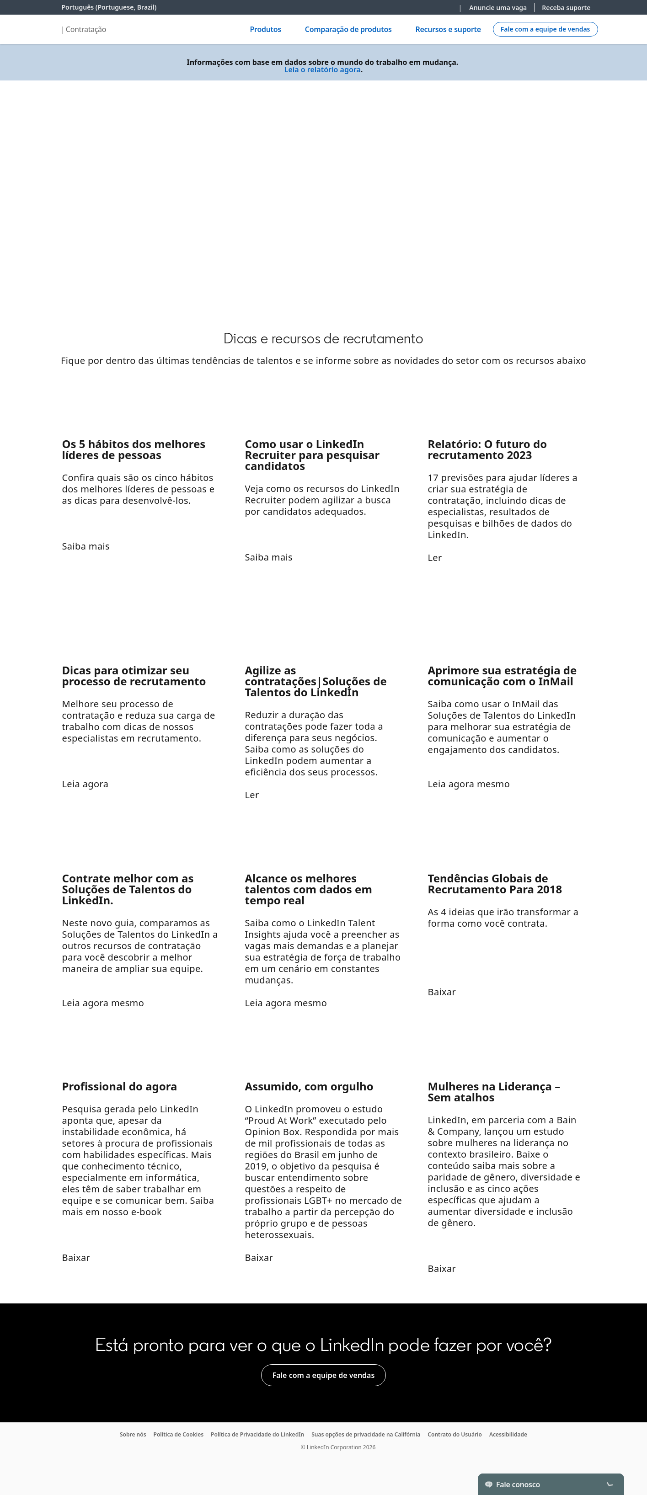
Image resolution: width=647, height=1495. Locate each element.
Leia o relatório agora (322, 69)
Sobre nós (133, 1434)
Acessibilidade (508, 1434)
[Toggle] (609, 1484)
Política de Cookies (179, 1434)
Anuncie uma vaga (498, 7)
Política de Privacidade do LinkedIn (257, 1434)
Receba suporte (566, 7)
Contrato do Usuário (455, 1434)
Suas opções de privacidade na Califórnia (365, 1434)
